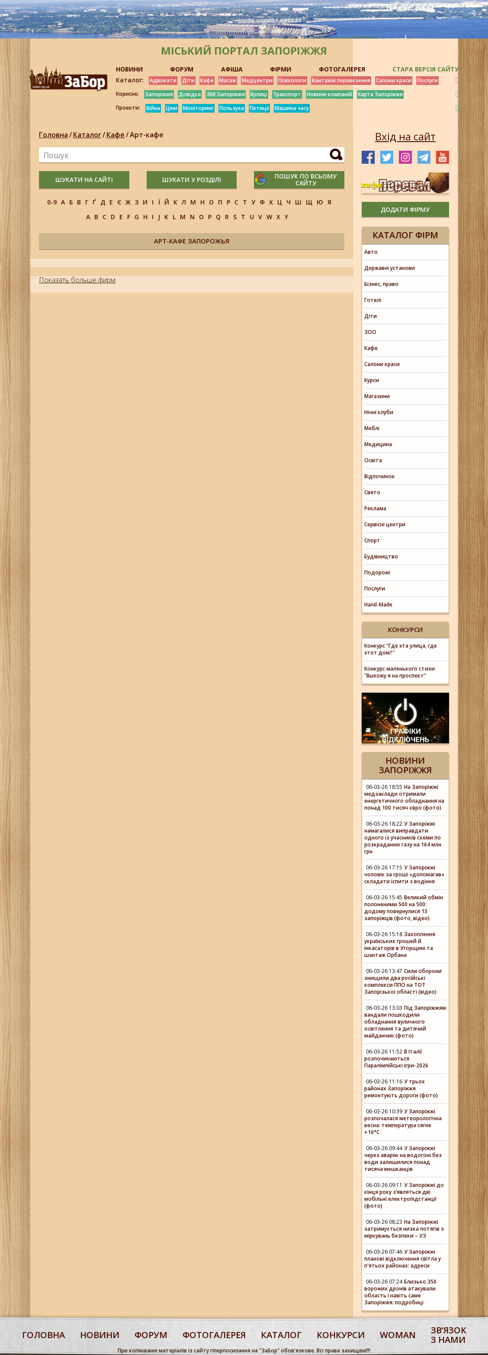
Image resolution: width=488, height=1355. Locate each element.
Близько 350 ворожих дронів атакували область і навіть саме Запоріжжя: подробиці (400, 1292)
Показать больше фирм (77, 280)
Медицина (378, 444)
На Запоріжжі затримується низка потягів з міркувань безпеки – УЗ (404, 1228)
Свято (372, 492)
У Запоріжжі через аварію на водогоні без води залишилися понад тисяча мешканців (403, 1158)
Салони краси (393, 80)
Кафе (207, 80)
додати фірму (405, 209)
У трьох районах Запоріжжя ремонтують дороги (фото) (401, 1088)
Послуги (427, 80)
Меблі (371, 428)
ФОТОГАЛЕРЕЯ (342, 69)
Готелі (372, 300)
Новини (99, 1335)
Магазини (377, 396)
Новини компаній (329, 94)
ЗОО (370, 332)
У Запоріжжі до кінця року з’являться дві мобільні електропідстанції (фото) (404, 1195)
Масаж (227, 80)
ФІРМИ (280, 69)
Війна (153, 108)
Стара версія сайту (425, 69)
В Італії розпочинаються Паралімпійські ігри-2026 (396, 1058)
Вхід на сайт (405, 136)
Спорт (372, 540)
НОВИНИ (129, 69)
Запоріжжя (159, 94)
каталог (281, 1335)
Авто (371, 252)
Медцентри (257, 80)
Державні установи (389, 268)
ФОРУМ (181, 69)
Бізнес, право (381, 284)
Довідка (190, 94)
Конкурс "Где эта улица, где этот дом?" (400, 649)
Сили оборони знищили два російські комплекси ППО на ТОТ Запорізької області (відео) (403, 981)
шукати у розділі (191, 179)
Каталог (87, 135)
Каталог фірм (405, 235)
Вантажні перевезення (341, 80)
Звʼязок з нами (448, 1334)
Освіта (373, 460)
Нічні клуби (378, 412)
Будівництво (381, 556)
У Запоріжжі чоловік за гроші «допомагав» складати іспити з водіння (404, 874)
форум (151, 1335)
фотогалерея (214, 1335)
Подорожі (377, 572)
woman (398, 1335)
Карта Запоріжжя (380, 94)
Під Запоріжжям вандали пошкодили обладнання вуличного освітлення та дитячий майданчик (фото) (405, 1021)
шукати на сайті (84, 179)
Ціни (171, 108)
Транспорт (287, 94)
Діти (188, 80)
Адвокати (163, 80)
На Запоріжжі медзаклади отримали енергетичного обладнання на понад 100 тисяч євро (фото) (404, 797)
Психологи (292, 80)
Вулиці (258, 94)
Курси (371, 380)
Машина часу (292, 108)
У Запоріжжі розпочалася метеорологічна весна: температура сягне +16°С (403, 1122)
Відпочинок (379, 476)
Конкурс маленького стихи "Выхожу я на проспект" (399, 672)
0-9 (52, 202)
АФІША (232, 69)
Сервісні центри (384, 524)
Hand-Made (378, 604)
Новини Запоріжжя (405, 765)
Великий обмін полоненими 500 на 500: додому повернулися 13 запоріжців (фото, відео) (403, 908)
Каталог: (130, 80)
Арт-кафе (147, 135)
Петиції (259, 108)
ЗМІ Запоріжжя (225, 94)
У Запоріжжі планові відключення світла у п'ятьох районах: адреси (402, 1258)
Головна (53, 135)
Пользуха (231, 108)
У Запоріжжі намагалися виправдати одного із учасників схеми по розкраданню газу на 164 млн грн (402, 837)
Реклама (375, 508)
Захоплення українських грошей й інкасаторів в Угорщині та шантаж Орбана (399, 944)
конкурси (341, 1335)
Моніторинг (198, 108)
